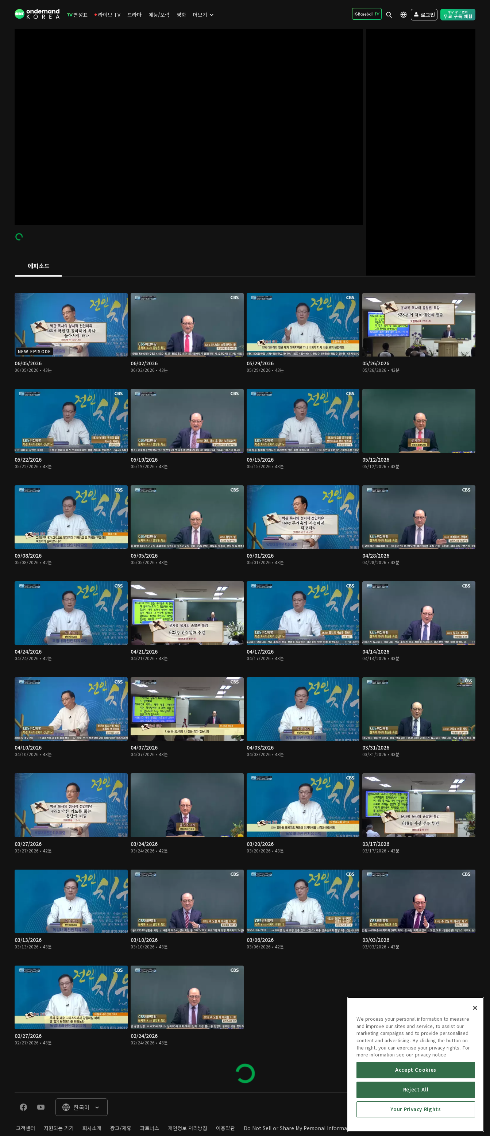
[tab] (38, 266)
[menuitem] (77, 14)
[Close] (475, 1067)
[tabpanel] (245, 684)
